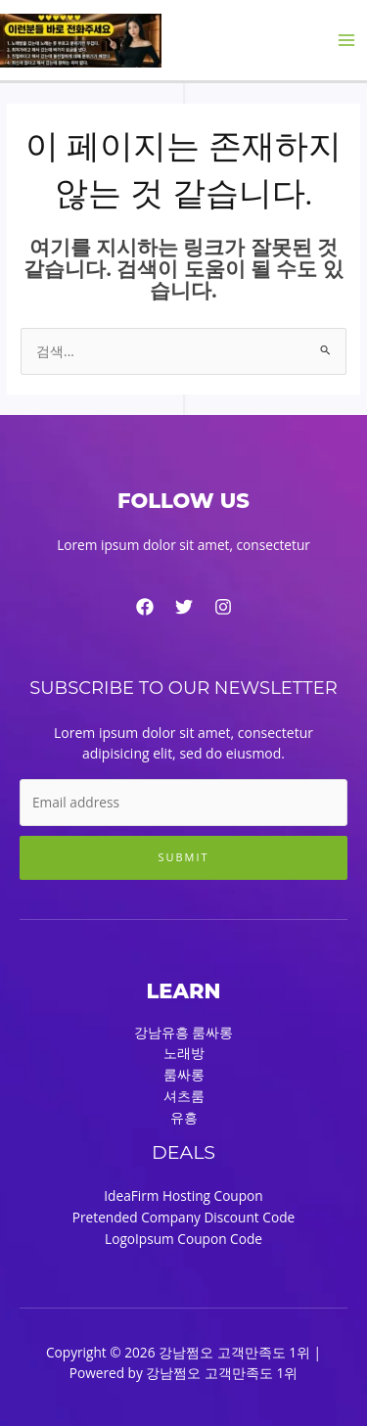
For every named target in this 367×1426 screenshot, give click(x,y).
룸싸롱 (184, 1074)
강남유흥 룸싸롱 (184, 1032)
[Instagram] (223, 607)
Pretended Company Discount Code (183, 1217)
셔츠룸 (184, 1095)
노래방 (184, 1052)
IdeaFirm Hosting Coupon (183, 1195)
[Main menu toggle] (347, 41)
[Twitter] (184, 607)
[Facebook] (145, 607)
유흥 (184, 1117)
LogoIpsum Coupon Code (183, 1238)
